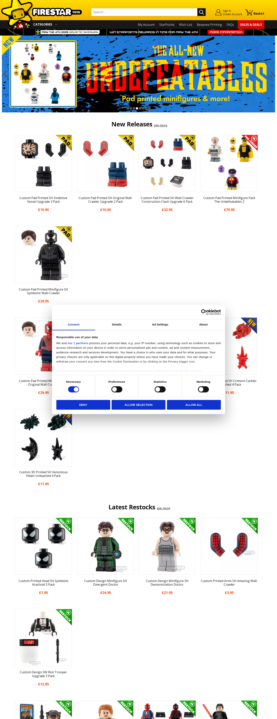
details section (190, 370)
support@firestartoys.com (94, 654)
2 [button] (131, 108)
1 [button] (128, 108)
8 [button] (149, 108)
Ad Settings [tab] (160, 324)
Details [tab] (117, 324)
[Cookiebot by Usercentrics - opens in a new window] (204, 312)
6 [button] (143, 108)
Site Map (19, 690)
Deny (83, 404)
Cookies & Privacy (25, 674)
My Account (146, 24)
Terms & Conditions (27, 668)
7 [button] (146, 108)
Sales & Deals (251, 24)
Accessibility (21, 679)
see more (160, 125)
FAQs (230, 24)
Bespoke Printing (209, 24)
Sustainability (22, 684)
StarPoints (166, 24)
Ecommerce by (250, 715)
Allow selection (139, 404)
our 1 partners (78, 343)
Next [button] (271, 74)
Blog (16, 657)
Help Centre (84, 641)
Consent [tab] (73, 324)
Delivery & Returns (26, 662)
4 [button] (137, 108)
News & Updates (25, 651)
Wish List (185, 24)
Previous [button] (5, 74)
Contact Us (83, 635)
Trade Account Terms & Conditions (101, 676)
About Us (19, 646)
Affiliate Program (88, 682)
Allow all (193, 404)
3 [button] (134, 108)
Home (17, 635)
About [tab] (203, 324)
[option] (138, 74)
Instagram (168, 650)
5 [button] (140, 108)
